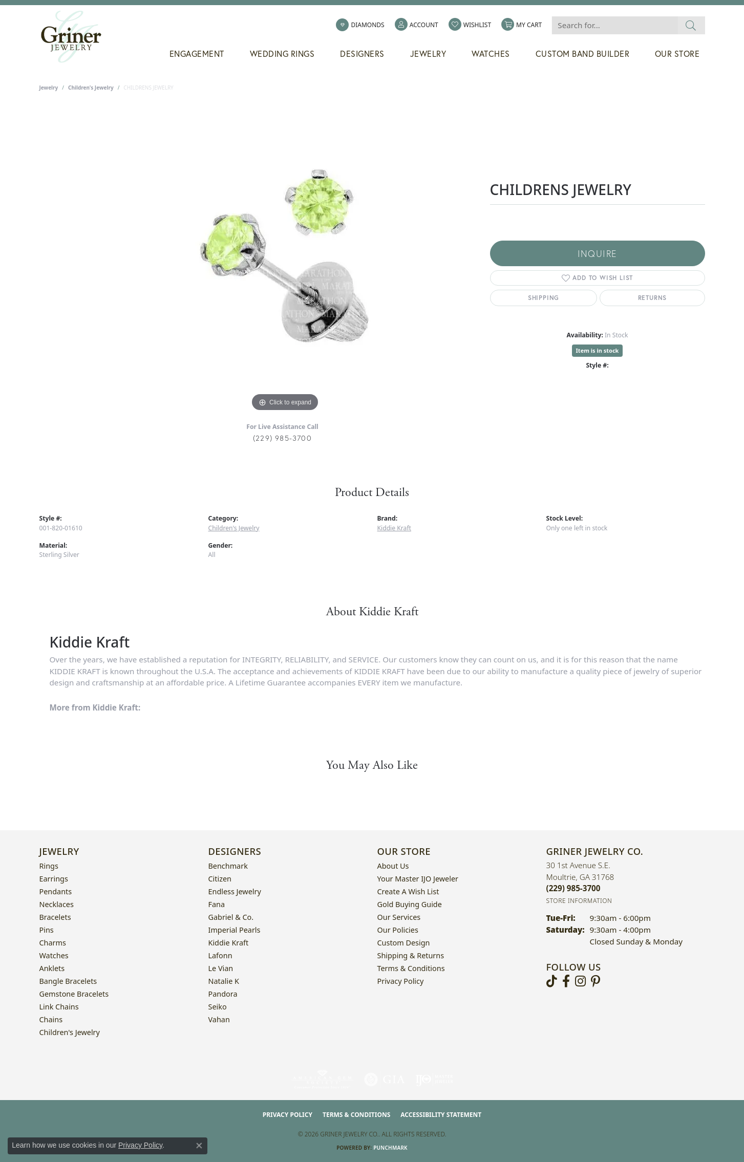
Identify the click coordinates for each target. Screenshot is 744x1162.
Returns (652, 298)
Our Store (677, 54)
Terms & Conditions (411, 968)
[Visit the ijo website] (434, 1079)
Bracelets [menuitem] (55, 917)
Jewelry (428, 54)
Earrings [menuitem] (53, 879)
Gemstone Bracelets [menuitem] (74, 994)
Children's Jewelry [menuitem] (69, 1032)
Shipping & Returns (410, 955)
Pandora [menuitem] (223, 994)
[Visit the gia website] (384, 1079)
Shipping (543, 298)
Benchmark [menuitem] (228, 866)
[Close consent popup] (199, 1146)
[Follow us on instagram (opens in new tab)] (580, 981)
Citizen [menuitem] (220, 879)
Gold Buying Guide (409, 904)
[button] (416, 25)
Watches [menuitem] (54, 955)
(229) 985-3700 (282, 438)
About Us (393, 866)
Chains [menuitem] (51, 1019)
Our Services (399, 917)
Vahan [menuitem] (219, 1019)
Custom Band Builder (583, 54)
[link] (360, 25)
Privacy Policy (400, 981)
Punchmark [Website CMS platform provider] (390, 1147)
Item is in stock (597, 350)
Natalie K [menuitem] (223, 981)
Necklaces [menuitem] (56, 904)
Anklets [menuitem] (52, 968)
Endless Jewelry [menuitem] (234, 891)
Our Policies (397, 930)
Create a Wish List (408, 891)
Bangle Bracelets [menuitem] (68, 981)
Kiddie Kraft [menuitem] (228, 943)
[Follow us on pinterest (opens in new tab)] (595, 981)
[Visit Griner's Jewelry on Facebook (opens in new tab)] (566, 981)
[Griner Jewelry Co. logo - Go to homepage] (76, 37)
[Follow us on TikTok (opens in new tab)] (551, 981)
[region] (285, 260)
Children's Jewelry (91, 87)
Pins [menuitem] (46, 930)
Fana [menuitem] (216, 904)
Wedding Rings (282, 54)
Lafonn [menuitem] (220, 955)
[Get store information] (579, 900)
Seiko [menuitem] (217, 1007)
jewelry (48, 87)
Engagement (196, 54)
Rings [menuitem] (48, 866)
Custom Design (403, 943)
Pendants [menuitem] (55, 891)
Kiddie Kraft (394, 528)
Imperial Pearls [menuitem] (234, 930)
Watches (491, 54)
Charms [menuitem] (52, 943)
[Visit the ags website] (322, 1079)
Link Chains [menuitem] (59, 1007)
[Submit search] (691, 25)
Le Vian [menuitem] (220, 968)
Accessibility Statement (440, 1114)
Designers (362, 54)
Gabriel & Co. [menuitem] (231, 917)
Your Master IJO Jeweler (417, 879)
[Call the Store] (573, 888)
